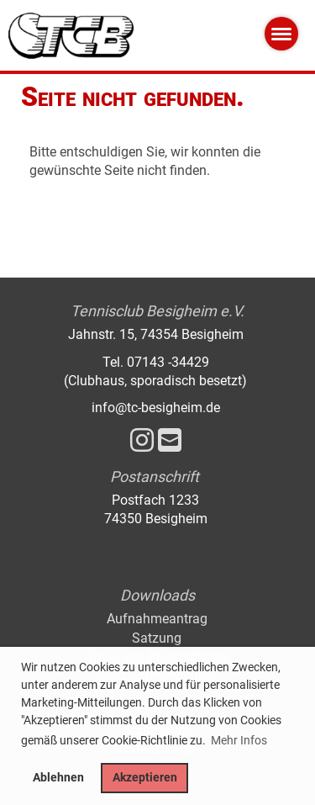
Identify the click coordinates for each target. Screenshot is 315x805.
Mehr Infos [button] (239, 740)
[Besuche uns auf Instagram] (142, 441)
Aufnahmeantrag (157, 619)
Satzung (156, 638)
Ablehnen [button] (58, 778)
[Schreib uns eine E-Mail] (169, 441)
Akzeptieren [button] (145, 778)
